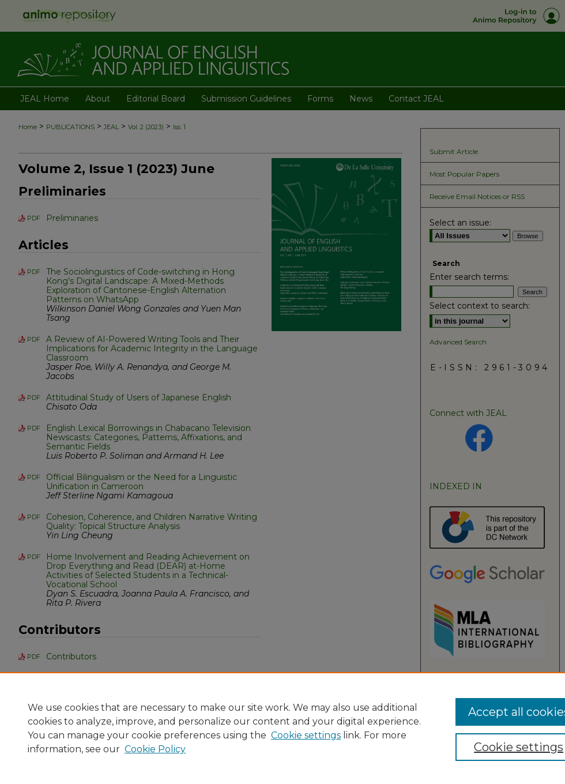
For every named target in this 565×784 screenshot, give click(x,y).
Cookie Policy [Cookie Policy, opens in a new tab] (155, 749)
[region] (282, 728)
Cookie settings (306, 735)
